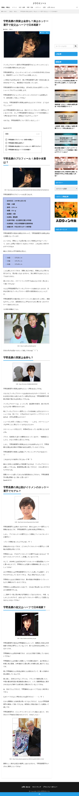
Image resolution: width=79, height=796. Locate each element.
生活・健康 (23, 7)
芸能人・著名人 (6, 7)
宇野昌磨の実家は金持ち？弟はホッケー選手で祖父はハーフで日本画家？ (39, 11)
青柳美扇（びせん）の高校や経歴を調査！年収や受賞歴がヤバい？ (66, 105)
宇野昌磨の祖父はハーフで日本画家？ (18, 149)
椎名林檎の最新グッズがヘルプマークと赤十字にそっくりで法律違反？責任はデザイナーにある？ (66, 149)
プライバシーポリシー (49, 787)
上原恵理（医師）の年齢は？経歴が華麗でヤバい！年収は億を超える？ (66, 127)
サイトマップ (37, 787)
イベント (15, 7)
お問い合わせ (54, 7)
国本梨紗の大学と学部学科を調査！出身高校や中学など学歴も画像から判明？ (66, 173)
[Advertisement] (66, 29)
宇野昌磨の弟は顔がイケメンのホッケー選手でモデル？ (23, 146)
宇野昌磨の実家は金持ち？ (14, 143)
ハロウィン (40, 7)
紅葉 (46, 7)
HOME (5, 11)
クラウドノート (39, 3)
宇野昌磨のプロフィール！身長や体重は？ (19, 139)
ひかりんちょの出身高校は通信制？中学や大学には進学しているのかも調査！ (66, 82)
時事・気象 (31, 7)
